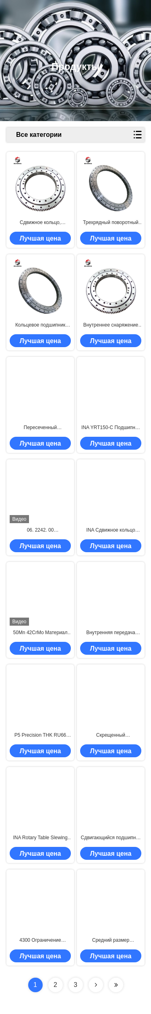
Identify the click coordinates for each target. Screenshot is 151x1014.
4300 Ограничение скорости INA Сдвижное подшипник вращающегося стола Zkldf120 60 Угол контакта (40, 940)
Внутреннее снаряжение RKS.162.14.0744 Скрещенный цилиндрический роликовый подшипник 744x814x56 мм (110, 325)
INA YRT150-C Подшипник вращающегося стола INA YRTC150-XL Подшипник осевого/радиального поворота (110, 428)
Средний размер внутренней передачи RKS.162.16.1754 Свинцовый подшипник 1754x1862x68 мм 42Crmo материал (111, 940)
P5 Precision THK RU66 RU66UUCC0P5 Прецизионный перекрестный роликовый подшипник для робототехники (40, 735)
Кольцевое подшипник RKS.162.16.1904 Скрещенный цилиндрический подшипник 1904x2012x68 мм (40, 325)
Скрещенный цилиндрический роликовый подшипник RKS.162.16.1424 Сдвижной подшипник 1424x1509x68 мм (110, 735)
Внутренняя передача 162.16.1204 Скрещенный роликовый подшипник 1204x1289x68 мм (110, 633)
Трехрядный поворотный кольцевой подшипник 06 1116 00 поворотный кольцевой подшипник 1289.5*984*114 (111, 223)
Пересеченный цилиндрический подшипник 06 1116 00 (40, 428)
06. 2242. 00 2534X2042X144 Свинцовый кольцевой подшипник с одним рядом (40, 530)
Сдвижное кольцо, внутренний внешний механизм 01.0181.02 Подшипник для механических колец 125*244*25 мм (40, 223)
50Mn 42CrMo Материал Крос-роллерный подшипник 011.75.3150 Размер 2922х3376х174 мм (40, 633)
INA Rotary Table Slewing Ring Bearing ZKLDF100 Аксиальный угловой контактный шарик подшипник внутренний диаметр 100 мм (40, 838)
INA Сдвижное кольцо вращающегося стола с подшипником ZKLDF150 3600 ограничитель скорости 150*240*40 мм (111, 530)
